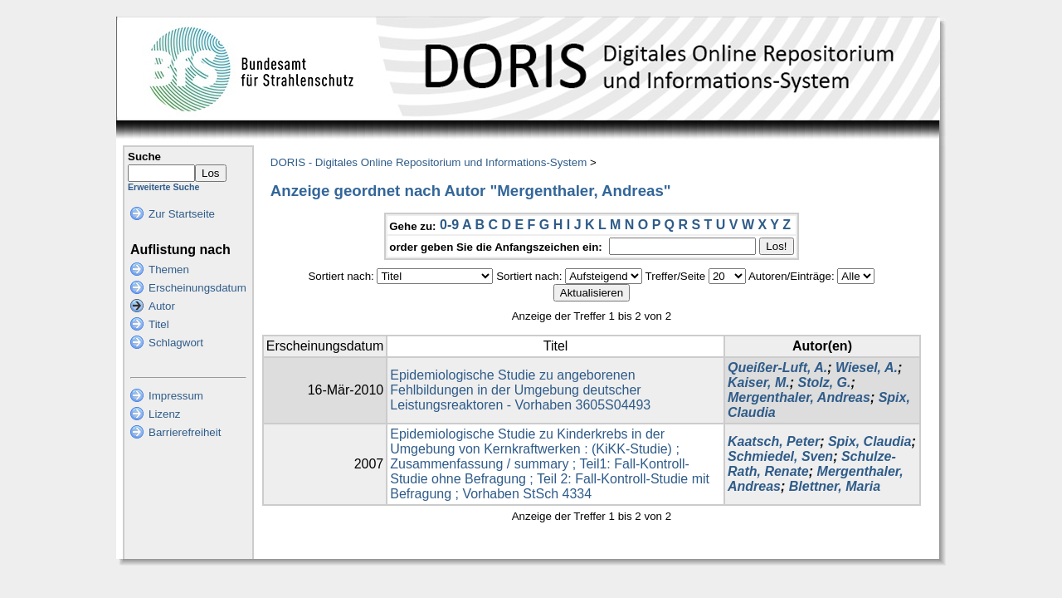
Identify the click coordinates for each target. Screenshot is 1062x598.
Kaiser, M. (759, 382)
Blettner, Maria (834, 486)
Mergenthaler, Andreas (799, 397)
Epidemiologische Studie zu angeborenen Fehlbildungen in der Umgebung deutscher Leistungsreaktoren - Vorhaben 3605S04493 (520, 390)
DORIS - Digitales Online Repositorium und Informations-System (428, 162)
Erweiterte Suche (163, 187)
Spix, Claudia (869, 441)
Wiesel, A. (866, 367)
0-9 (449, 225)
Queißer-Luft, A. (777, 367)
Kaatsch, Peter (774, 441)
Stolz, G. (823, 382)
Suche (144, 156)
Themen (169, 269)
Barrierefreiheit (185, 432)
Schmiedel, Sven (780, 456)
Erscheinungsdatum (197, 288)
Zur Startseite (182, 214)
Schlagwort (176, 342)
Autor (162, 306)
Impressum (176, 396)
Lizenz (165, 414)
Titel (159, 324)
